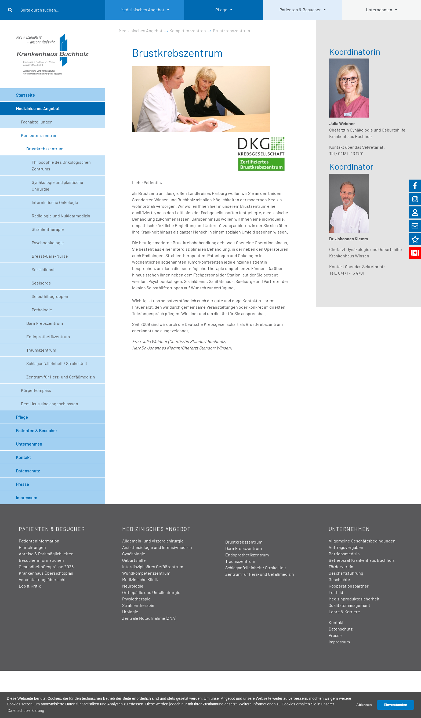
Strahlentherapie (48, 229)
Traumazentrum (41, 349)
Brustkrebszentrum (44, 148)
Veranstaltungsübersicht (42, 579)
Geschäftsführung (346, 572)
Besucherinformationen (41, 560)
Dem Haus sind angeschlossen (49, 403)
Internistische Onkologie (55, 202)
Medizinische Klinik (140, 579)
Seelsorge (41, 282)
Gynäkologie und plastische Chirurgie (57, 185)
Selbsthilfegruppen (50, 296)
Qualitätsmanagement (349, 605)
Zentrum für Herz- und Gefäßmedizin (60, 376)
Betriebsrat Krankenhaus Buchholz (361, 560)
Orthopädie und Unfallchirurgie (151, 592)
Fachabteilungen (37, 121)
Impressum (26, 497)
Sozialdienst (43, 269)
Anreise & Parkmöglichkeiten (46, 553)
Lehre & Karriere (344, 611)
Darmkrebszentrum (44, 323)
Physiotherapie (136, 598)
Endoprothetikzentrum (48, 336)
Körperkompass (36, 390)
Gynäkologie (133, 553)
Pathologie (42, 309)
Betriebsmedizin (344, 553)
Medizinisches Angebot (142, 9)
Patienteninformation (39, 540)
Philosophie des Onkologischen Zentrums (61, 165)
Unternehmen (379, 9)
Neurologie (132, 585)
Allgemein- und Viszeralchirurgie (153, 540)
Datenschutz (28, 470)
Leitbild (336, 592)
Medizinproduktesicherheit (354, 598)
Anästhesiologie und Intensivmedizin (157, 547)
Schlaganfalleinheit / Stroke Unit (56, 363)
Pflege (221, 9)
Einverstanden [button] (395, 705)
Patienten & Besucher (300, 9)
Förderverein (341, 566)
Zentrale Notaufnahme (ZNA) (149, 618)
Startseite (25, 94)
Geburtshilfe (134, 560)
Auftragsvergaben (346, 547)
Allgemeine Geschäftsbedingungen (362, 540)
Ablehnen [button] (364, 705)
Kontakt (23, 457)
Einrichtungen (32, 547)
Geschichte (339, 579)
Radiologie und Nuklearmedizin (61, 215)
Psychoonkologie (48, 242)
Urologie (130, 611)
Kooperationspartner (349, 585)
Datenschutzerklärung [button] (26, 710)
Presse (22, 484)
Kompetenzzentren (39, 135)
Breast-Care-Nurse (50, 255)
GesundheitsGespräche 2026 (46, 566)
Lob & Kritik (30, 585)
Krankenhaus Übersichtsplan (46, 572)
